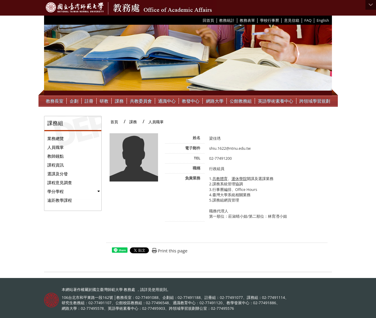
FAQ (308, 20)
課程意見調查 (59, 182)
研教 (104, 101)
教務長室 (54, 101)
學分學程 (55, 191)
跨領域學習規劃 (314, 101)
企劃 (74, 101)
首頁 (114, 121)
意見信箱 (291, 20)
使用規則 (159, 289)
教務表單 (247, 20)
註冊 (89, 101)
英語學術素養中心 (275, 101)
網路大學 (215, 101)
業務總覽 (55, 138)
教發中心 (190, 101)
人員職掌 (55, 147)
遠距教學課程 (59, 200)
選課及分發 (57, 174)
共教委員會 (141, 101)
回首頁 (208, 20)
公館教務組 (241, 101)
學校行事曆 (269, 20)
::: (200, 20)
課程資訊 (55, 165)
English (323, 20)
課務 (119, 101)
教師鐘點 (55, 156)
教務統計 (226, 20)
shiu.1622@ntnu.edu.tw (230, 148)
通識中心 (167, 101)
